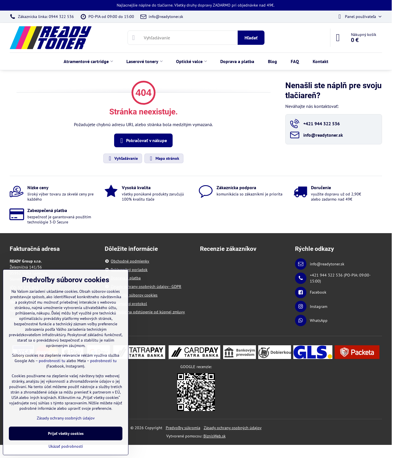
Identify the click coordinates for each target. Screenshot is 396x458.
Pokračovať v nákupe (142, 140)
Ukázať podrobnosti (66, 446)
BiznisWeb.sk (214, 436)
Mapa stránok (163, 158)
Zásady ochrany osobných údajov (233, 427)
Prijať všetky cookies (66, 433)
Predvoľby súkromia (183, 427)
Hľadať (251, 38)
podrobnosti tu (52, 360)
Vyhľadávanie (122, 158)
